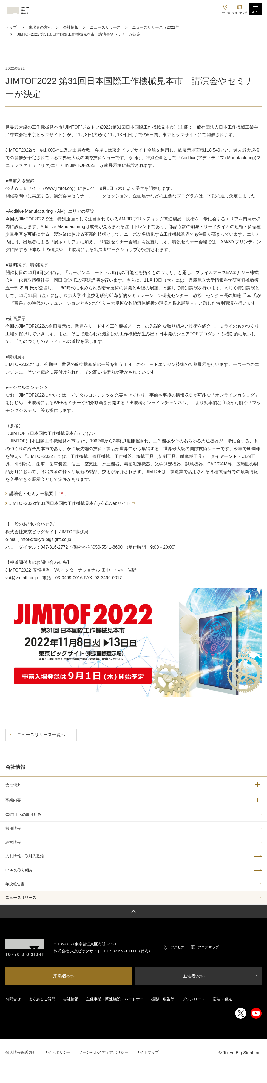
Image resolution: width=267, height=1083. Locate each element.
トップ (11, 27)
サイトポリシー (57, 1052)
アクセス (177, 947)
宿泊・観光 (222, 999)
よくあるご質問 (42, 999)
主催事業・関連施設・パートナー (115, 999)
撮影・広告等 (162, 999)
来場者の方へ (40, 27)
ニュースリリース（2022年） (157, 27)
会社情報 (70, 27)
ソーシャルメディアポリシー (103, 1052)
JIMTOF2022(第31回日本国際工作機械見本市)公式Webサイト (72, 503)
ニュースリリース (105, 27)
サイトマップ (147, 1052)
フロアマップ (208, 947)
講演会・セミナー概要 (37, 493)
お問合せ (13, 999)
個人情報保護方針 (20, 1052)
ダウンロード (193, 999)
